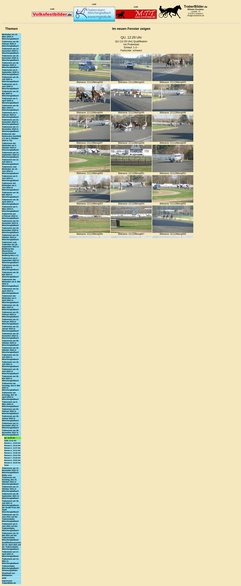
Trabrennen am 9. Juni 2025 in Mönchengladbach (10, 86)
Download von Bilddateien (8, 574)
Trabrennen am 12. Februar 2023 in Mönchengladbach (10, 321)
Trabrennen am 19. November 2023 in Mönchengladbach (10, 230)
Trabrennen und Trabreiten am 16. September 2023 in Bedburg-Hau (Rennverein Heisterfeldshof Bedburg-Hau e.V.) (10, 248)
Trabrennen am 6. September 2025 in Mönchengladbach (10, 72)
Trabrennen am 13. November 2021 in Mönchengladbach (10, 470)
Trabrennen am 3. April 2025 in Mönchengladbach (10, 100)
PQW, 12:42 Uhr (10, 441)
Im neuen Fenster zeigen (131, 28)
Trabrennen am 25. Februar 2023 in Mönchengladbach (10, 314)
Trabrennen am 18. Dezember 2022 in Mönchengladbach (10, 336)
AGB (4, 578)
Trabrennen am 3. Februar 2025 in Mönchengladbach (10, 115)
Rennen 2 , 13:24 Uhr (12, 446)
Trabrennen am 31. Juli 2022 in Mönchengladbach (10, 357)
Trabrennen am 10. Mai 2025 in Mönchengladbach (10, 93)
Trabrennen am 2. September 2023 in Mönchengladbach (10, 260)
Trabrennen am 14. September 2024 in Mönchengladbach (10, 154)
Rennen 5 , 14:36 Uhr (12, 453)
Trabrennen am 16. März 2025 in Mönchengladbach (10, 107)
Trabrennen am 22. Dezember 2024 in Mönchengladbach (10, 122)
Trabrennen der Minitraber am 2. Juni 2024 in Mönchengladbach (10, 186)
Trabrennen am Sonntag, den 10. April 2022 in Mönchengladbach (10, 396)
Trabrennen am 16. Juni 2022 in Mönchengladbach (10, 371)
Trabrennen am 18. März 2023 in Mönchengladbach (10, 307)
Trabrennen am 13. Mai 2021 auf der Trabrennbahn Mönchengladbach (10, 536)
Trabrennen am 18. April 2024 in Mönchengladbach (10, 202)
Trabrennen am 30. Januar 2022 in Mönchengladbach (10, 418)
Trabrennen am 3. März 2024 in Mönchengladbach (10, 209)
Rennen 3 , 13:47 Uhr (12, 448)
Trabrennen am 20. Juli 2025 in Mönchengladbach (10, 79)
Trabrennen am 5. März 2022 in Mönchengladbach (10, 404)
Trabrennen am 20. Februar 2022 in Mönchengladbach (10, 411)
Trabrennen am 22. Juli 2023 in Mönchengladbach (10, 267)
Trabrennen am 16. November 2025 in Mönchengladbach (10, 58)
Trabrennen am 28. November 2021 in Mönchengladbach (10, 432)
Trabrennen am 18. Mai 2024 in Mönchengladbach (10, 194)
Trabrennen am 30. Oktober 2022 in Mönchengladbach (10, 343)
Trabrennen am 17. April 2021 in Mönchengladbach (10, 554)
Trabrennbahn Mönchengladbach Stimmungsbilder (10, 568)
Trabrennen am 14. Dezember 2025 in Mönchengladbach (10, 51)
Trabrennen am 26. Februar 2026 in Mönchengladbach (10, 43)
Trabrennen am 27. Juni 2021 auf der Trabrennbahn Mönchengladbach (10, 518)
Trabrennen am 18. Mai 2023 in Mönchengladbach (10, 274)
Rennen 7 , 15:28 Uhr (12, 458)
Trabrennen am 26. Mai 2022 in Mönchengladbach (10, 378)
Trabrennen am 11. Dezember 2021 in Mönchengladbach (10, 425)
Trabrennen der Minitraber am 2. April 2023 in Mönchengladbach (10, 299)
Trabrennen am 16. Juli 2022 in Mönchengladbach (10, 364)
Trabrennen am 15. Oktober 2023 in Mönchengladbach (10, 237)
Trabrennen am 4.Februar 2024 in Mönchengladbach (10, 216)
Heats (6, 465)
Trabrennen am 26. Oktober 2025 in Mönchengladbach (10, 65)
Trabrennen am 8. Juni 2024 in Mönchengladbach (10, 178)
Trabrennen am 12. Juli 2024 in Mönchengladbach (10, 162)
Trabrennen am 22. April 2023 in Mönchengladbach (10, 291)
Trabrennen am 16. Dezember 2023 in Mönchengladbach (10, 223)
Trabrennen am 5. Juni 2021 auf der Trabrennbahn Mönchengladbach (10, 527)
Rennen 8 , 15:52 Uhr (12, 460)
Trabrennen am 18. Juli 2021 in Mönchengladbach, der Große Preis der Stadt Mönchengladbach (11, 506)
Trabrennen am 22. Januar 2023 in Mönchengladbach (10, 328)
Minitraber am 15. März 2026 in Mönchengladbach (10, 36)
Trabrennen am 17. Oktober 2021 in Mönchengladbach (10, 489)
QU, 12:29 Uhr (9, 438)
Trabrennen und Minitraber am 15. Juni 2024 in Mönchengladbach (10, 170)
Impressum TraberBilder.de (9, 582)
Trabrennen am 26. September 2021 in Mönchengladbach (10, 496)
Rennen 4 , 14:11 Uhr (12, 450)
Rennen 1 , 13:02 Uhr (12, 443)
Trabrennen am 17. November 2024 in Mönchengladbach (10, 129)
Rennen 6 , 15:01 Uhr (12, 455)
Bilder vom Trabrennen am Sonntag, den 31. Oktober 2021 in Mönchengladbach (10, 479)
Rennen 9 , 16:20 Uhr (12, 463)
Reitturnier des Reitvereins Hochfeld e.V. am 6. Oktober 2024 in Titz (11, 137)
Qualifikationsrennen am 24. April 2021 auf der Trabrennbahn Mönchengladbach (11, 545)
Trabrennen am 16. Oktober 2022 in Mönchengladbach (10, 350)
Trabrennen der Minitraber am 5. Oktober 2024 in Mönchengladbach (10, 146)
